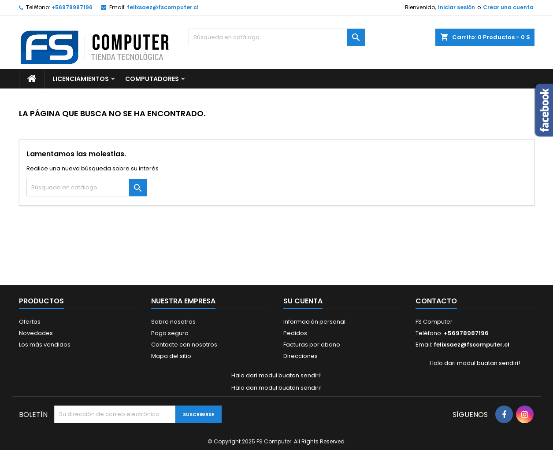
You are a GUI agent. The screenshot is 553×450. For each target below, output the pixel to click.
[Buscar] (277, 37)
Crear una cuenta (508, 7)
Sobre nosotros (173, 321)
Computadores (152, 78)
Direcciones (300, 356)
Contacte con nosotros (184, 344)
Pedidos (295, 333)
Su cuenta (303, 301)
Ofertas (30, 321)
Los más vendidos (45, 344)
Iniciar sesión (456, 7)
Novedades (36, 333)
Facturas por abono (311, 344)
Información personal (314, 321)
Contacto (436, 301)
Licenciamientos (80, 78)
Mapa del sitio (171, 356)
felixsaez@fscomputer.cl (163, 7)
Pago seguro (170, 333)
